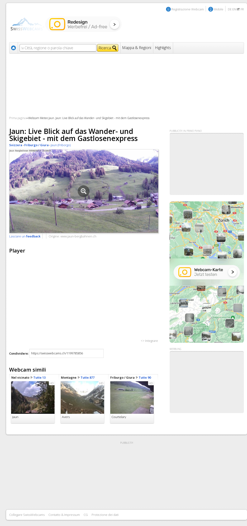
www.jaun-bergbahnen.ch (78, 236)
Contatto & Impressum (64, 515)
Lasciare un (24, 236)
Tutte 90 (145, 377)
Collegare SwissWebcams (27, 515)
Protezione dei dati (105, 515)
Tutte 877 (87, 377)
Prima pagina (17, 118)
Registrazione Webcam (187, 9)
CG (86, 515)
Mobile (218, 9)
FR (242, 9)
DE (230, 9)
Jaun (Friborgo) (61, 145)
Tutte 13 (39, 377)
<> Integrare (149, 341)
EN (234, 9)
